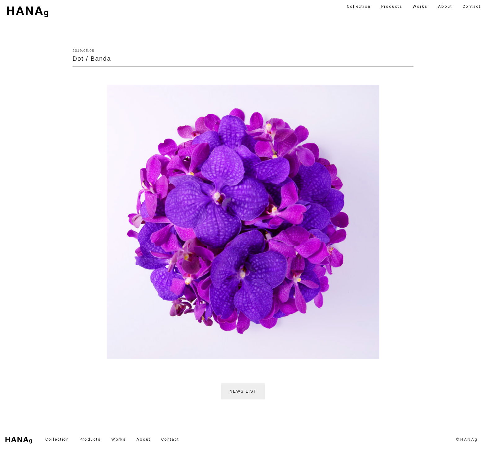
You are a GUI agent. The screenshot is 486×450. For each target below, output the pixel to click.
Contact (471, 6)
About (445, 6)
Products (391, 6)
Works (420, 6)
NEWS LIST (243, 391)
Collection (359, 6)
